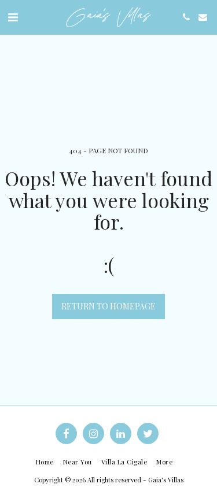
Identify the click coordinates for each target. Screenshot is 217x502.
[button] (13, 16)
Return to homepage (108, 306)
